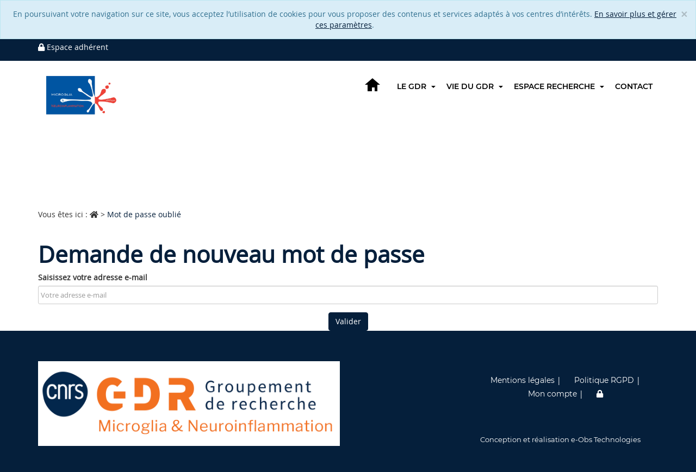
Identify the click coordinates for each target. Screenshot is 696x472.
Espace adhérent (73, 47)
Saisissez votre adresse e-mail (92, 277)
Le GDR (416, 86)
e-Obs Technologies (606, 439)
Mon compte (552, 394)
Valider (348, 321)
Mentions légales (522, 380)
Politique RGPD (604, 380)
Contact (633, 86)
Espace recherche (559, 86)
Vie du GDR (474, 86)
